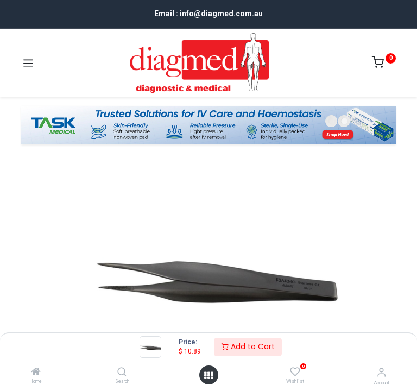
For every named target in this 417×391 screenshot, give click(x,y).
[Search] (122, 372)
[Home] (36, 372)
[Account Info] (381, 372)
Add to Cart (248, 346)
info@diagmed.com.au (221, 13)
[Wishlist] (295, 372)
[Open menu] (208, 375)
